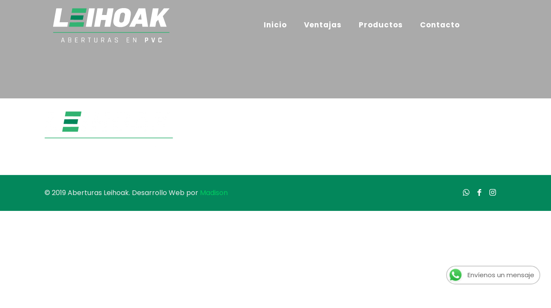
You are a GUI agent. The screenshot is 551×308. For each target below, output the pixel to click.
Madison (214, 193)
